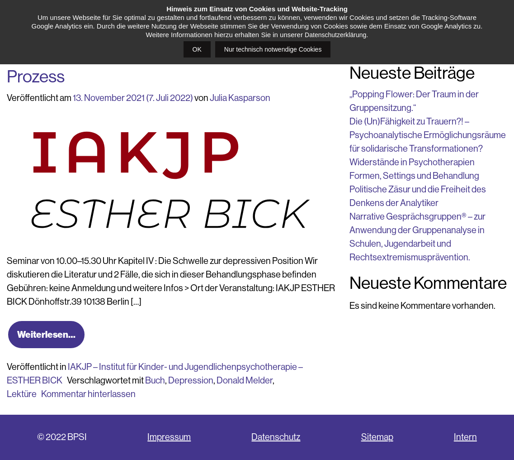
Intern (465, 437)
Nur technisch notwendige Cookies (273, 49)
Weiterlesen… (46, 334)
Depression (190, 380)
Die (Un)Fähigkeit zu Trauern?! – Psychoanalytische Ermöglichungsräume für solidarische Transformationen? (427, 135)
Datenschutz (275, 437)
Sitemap (377, 437)
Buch (155, 380)
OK (197, 49)
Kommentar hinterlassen (88, 394)
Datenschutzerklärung (335, 34)
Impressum (169, 437)
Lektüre (22, 394)
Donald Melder (245, 380)
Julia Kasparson (240, 98)
